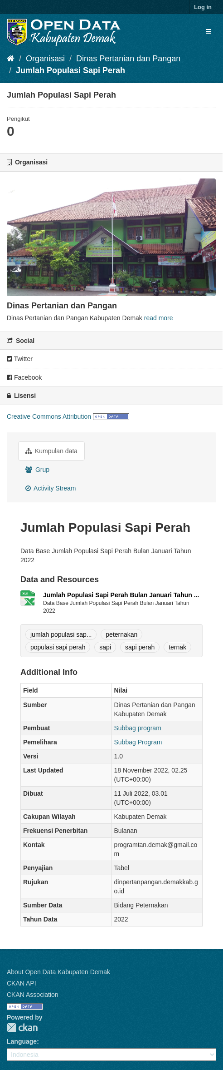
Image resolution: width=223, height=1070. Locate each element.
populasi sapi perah (57, 647)
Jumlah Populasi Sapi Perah (70, 70)
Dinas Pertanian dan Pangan (128, 58)
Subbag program (137, 728)
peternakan (121, 634)
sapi (105, 647)
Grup (37, 469)
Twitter (20, 358)
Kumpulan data (51, 451)
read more (158, 318)
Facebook (24, 377)
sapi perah (140, 647)
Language (22, 1041)
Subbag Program (138, 742)
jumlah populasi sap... (61, 634)
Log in (203, 7)
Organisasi (45, 58)
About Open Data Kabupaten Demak (58, 972)
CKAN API (21, 983)
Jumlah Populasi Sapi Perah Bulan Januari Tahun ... (121, 595)
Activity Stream (50, 488)
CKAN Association (32, 994)
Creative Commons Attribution (49, 416)
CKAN (22, 1027)
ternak (177, 647)
